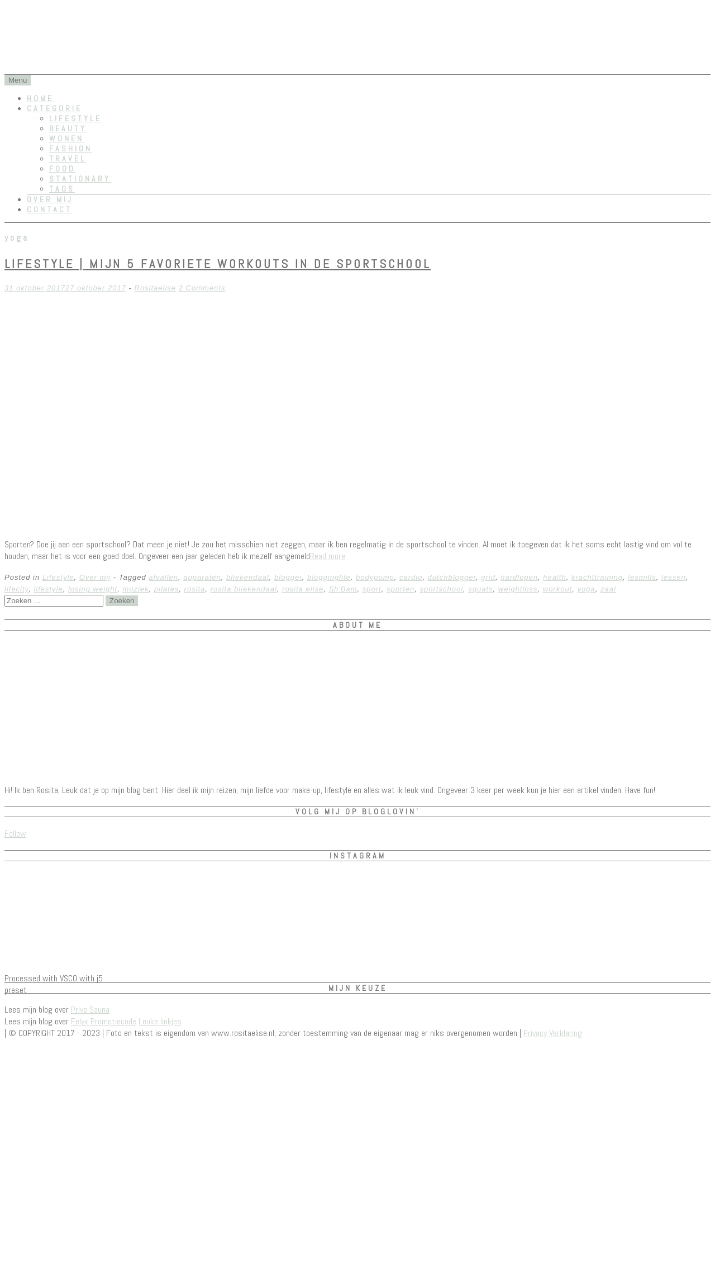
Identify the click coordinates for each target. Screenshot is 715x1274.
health (554, 577)
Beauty (68, 128)
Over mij (50, 199)
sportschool (441, 589)
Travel (67, 159)
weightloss (518, 589)
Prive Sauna (90, 1009)
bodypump (375, 577)
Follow (15, 833)
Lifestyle (75, 118)
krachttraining (597, 577)
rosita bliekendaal (244, 589)
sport (372, 589)
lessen (673, 577)
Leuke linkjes (160, 1021)
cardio (410, 577)
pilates (166, 589)
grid (488, 577)
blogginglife (329, 577)
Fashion (70, 149)
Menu (17, 80)
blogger (288, 577)
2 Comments (202, 288)
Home (40, 98)
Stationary (80, 179)
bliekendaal (247, 577)
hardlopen (519, 577)
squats (480, 589)
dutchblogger (452, 577)
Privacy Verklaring (552, 1033)
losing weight (92, 589)
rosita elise (302, 589)
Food (62, 169)
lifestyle (48, 589)
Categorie (54, 108)
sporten (400, 589)
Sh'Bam (342, 589)
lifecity (16, 589)
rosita (195, 589)
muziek (135, 589)
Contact (49, 209)
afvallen (163, 577)
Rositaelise (156, 288)
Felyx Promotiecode (103, 1021)
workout (558, 589)
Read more (327, 556)
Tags (62, 189)
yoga (586, 589)
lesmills (642, 577)
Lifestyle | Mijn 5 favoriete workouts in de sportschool (217, 263)
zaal (608, 589)
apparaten (202, 577)
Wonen (66, 138)
